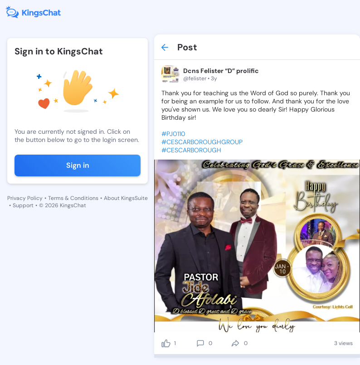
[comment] (200, 343)
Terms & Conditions (73, 198)
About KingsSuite (126, 198)
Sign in (77, 165)
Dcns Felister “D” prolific (221, 71)
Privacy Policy (25, 198)
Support (23, 205)
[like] (165, 343)
